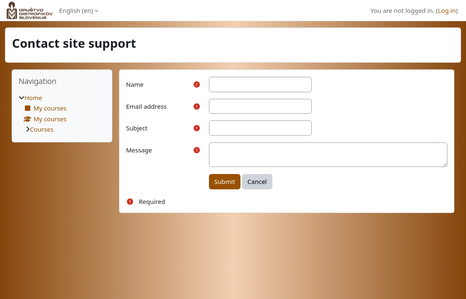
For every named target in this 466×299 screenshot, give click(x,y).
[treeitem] (62, 113)
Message (139, 150)
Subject (137, 128)
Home (33, 97)
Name (134, 84)
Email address (146, 106)
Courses (41, 129)
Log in (447, 10)
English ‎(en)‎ (76, 10)
